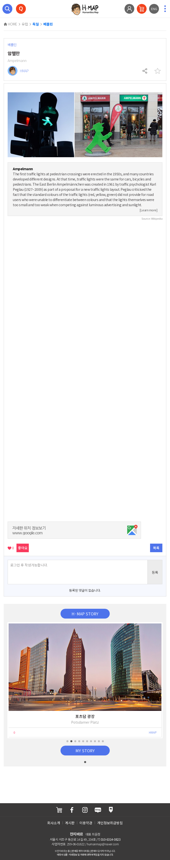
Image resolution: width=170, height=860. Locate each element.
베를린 (48, 24)
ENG (154, 8)
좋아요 (23, 547)
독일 (35, 24)
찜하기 (157, 71)
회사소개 (53, 822)
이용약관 (85, 822)
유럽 (25, 24)
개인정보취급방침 (110, 822)
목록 (156, 547)
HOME (10, 24)
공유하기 (145, 71)
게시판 (70, 822)
